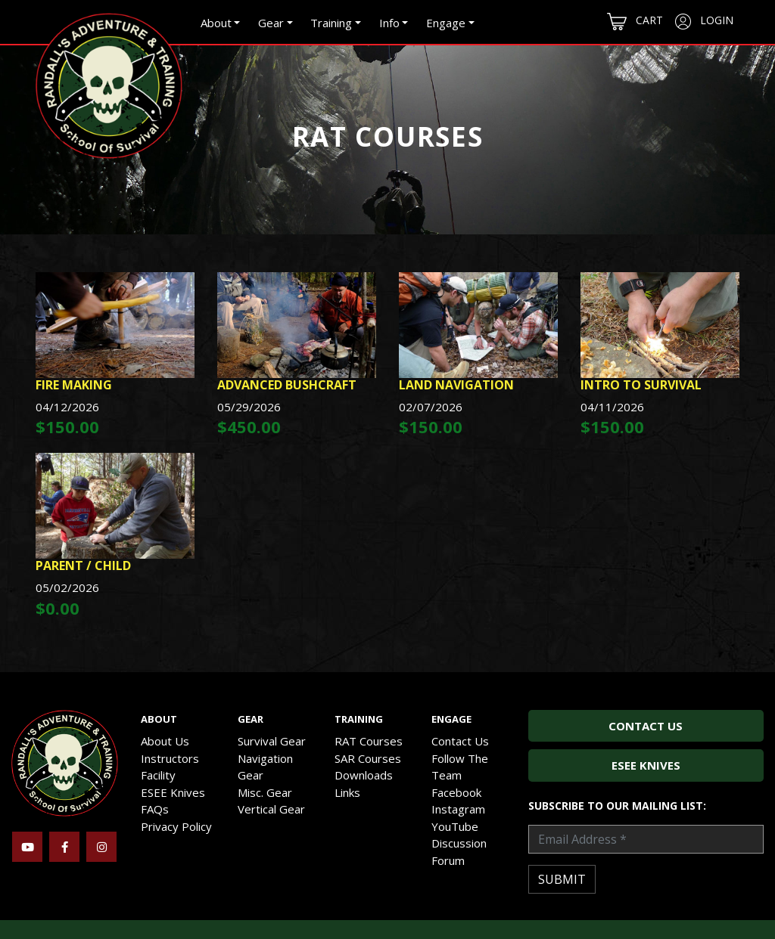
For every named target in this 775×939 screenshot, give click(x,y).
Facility (158, 774)
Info (389, 22)
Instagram (458, 809)
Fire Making (74, 385)
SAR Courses (368, 758)
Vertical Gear (271, 809)
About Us (165, 740)
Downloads (364, 774)
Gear (271, 22)
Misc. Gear (265, 792)
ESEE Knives (173, 792)
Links (347, 792)
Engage (445, 22)
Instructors (170, 758)
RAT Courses (369, 740)
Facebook (456, 792)
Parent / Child (83, 565)
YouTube (454, 826)
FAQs (155, 809)
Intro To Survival (641, 385)
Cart (635, 21)
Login (704, 21)
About (216, 22)
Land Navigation (456, 385)
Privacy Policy (176, 826)
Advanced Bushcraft (286, 385)
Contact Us (460, 740)
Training (331, 22)
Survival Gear (272, 740)
